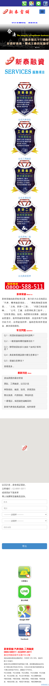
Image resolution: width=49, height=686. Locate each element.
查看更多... (9, 366)
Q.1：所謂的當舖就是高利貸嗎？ (19, 335)
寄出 (24, 546)
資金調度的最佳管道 (13, 378)
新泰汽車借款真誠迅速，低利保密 (19, 406)
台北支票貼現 (24, 179)
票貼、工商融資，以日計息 (16, 383)
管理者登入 (45, 685)
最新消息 (24, 372)
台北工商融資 (24, 140)
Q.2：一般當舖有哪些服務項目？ (19, 341)
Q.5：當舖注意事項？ (14, 360)
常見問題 (24, 330)
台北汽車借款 (24, 101)
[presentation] (22, 536)
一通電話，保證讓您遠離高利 (17, 401)
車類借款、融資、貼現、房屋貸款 (19, 389)
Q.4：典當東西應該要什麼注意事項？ (21, 354)
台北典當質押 (24, 257)
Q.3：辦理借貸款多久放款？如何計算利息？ (22, 348)
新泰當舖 (24, 294)
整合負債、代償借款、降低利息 (18, 395)
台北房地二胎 (24, 218)
